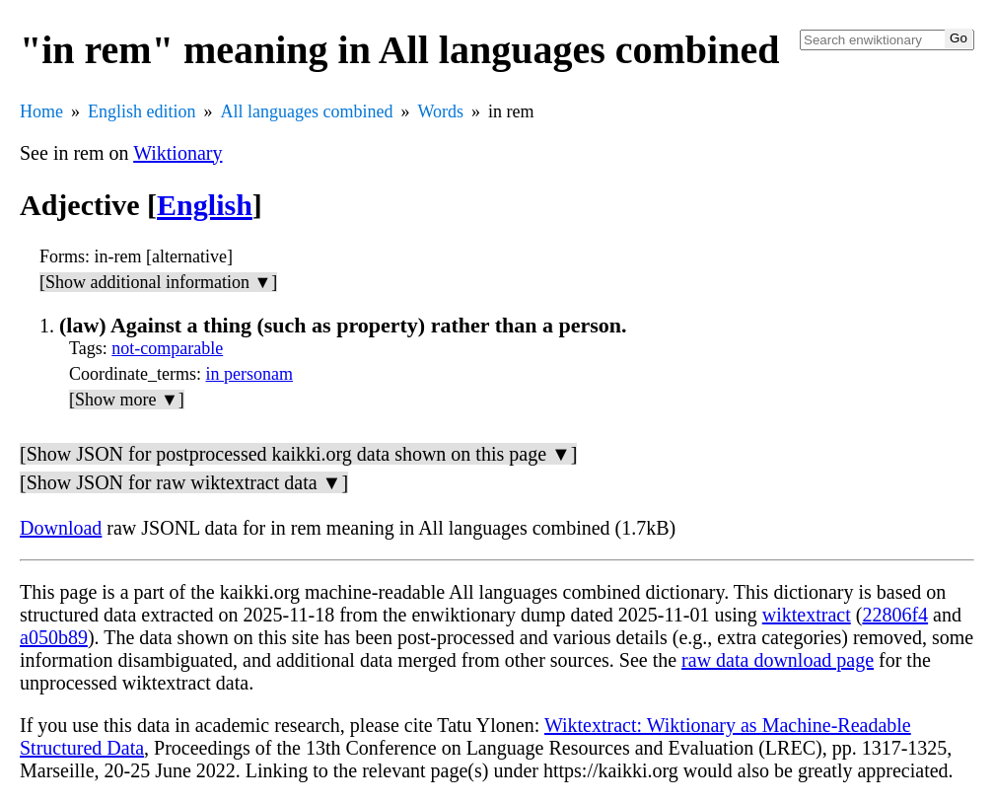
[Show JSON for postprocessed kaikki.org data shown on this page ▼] (298, 454)
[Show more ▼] (126, 399)
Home (41, 111)
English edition (142, 111)
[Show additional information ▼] (158, 282)
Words (440, 111)
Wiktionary (177, 153)
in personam (249, 374)
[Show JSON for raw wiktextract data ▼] (184, 482)
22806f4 (895, 614)
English (204, 204)
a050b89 (54, 637)
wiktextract (806, 614)
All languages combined (307, 111)
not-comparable (167, 348)
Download (61, 528)
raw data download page (777, 660)
